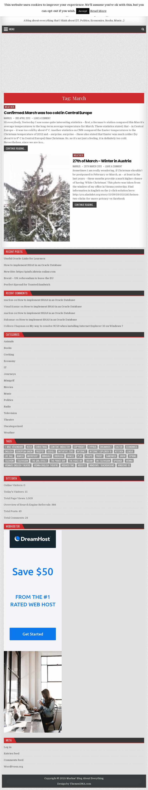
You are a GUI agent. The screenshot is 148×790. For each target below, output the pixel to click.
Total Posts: (11, 511)
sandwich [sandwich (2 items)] (111, 456)
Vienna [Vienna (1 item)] (129, 461)
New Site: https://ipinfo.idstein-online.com (30, 271)
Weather (9, 107)
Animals (9, 341)
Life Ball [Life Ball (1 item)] (9, 456)
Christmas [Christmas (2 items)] (41, 447)
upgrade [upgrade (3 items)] (118, 461)
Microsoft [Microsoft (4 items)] (33, 456)
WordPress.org (13, 766)
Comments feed (13, 760)
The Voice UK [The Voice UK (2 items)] (75, 461)
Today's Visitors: (14, 491)
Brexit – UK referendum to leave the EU (29, 278)
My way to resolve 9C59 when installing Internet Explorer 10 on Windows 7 (76, 326)
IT (5, 367)
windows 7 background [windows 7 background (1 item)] (101, 465)
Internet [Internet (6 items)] (81, 451)
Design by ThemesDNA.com (74, 783)
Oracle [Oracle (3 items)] (70, 456)
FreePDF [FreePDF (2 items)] (40, 451)
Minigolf (9, 380)
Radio (7, 406)
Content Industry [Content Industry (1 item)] (60, 447)
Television (10, 413)
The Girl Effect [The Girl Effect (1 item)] (39, 461)
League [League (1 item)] (130, 451)
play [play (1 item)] (79, 456)
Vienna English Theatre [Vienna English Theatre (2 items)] (46, 465)
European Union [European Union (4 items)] (24, 451)
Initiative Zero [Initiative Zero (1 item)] (65, 451)
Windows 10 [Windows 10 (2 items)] (124, 465)
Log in (7, 747)
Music (7, 393)
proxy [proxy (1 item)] (99, 456)
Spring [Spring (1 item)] (132, 456)
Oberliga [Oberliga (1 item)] (58, 456)
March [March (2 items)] (20, 456)
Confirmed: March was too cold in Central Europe (48, 112)
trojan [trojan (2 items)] (89, 461)
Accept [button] (82, 11)
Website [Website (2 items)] (82, 465)
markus (8, 118)
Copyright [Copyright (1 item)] (79, 447)
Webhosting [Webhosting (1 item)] (67, 465)
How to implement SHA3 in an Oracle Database (32, 265)
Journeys (10, 374)
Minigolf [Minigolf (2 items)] (46, 456)
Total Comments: (14, 517)
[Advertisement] (74, 62)
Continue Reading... (17, 148)
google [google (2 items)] (51, 451)
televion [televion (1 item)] (9, 461)
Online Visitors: (14, 485)
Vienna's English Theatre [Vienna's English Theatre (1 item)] (17, 465)
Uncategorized (13, 426)
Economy (9, 361)
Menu (11, 29)
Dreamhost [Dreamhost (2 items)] (106, 447)
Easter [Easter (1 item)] (119, 447)
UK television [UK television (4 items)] (103, 461)
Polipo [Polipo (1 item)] (89, 456)
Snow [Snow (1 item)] (122, 456)
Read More (98, 11)
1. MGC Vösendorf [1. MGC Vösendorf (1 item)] (14, 447)
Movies (8, 387)
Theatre (9, 419)
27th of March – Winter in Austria (102, 161)
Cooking (9, 354)
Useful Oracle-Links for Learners (24, 258)
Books (8, 348)
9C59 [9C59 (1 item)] (29, 447)
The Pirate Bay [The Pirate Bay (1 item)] (58, 461)
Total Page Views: (15, 498)
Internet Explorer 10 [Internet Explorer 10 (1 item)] (101, 451)
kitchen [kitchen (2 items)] (119, 451)
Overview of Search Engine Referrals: (27, 504)
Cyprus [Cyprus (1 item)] (92, 447)
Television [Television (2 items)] (22, 461)
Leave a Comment (42, 118)
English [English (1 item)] (9, 451)
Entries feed (11, 753)
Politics (8, 400)
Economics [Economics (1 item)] (131, 447)
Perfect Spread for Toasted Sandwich (27, 284)
